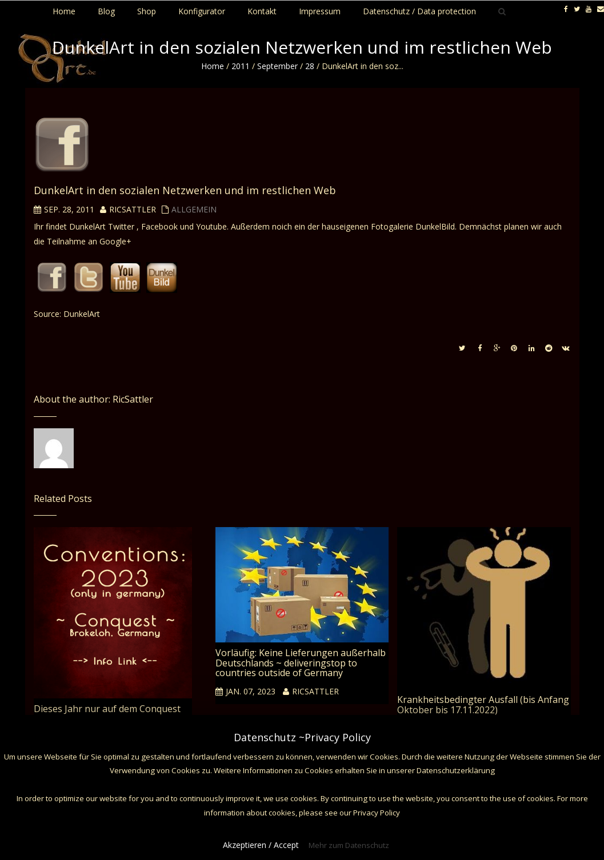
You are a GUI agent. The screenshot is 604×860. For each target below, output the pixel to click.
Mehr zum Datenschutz (349, 845)
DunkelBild (435, 226)
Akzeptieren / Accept (261, 844)
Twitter (122, 226)
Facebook (159, 226)
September (277, 66)
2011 (240, 66)
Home (212, 66)
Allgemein (194, 209)
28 (309, 66)
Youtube (211, 226)
